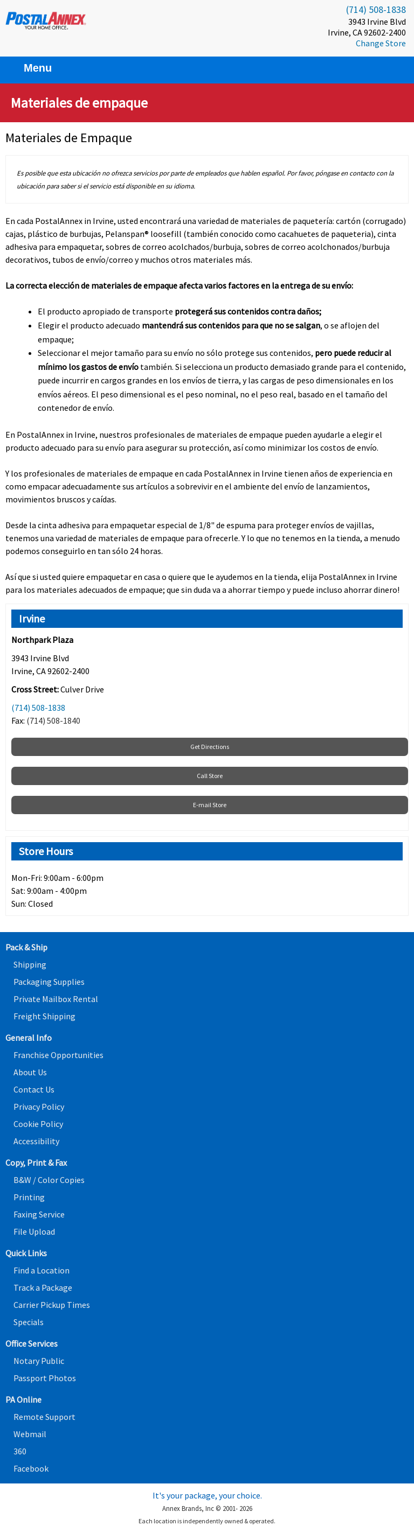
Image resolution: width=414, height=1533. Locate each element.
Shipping (29, 964)
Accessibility (36, 1141)
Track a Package (42, 1287)
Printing (29, 1197)
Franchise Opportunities (58, 1054)
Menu (31, 68)
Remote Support (44, 1416)
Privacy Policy (38, 1106)
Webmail (29, 1434)
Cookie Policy (38, 1123)
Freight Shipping (44, 1016)
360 (19, 1451)
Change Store (381, 43)
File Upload (34, 1231)
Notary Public (38, 1360)
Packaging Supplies (49, 981)
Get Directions (209, 747)
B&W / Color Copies (49, 1179)
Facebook (31, 1468)
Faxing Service (39, 1214)
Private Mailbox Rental (55, 998)
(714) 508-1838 (376, 9)
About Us (30, 1072)
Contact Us (33, 1089)
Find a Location (41, 1270)
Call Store (210, 776)
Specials (28, 1322)
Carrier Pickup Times (51, 1304)
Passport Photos (44, 1378)
